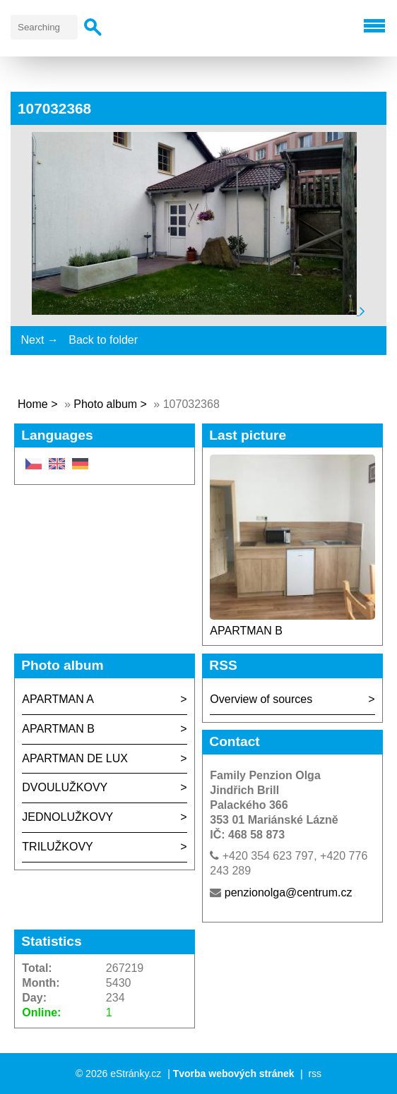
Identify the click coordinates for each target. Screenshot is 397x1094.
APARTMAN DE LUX (75, 758)
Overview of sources (261, 699)
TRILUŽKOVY (57, 847)
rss (314, 1073)
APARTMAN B (246, 631)
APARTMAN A (58, 699)
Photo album (105, 404)
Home (33, 404)
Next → (39, 340)
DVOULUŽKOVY (64, 787)
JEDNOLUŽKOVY (67, 817)
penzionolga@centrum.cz (288, 892)
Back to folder (103, 340)
